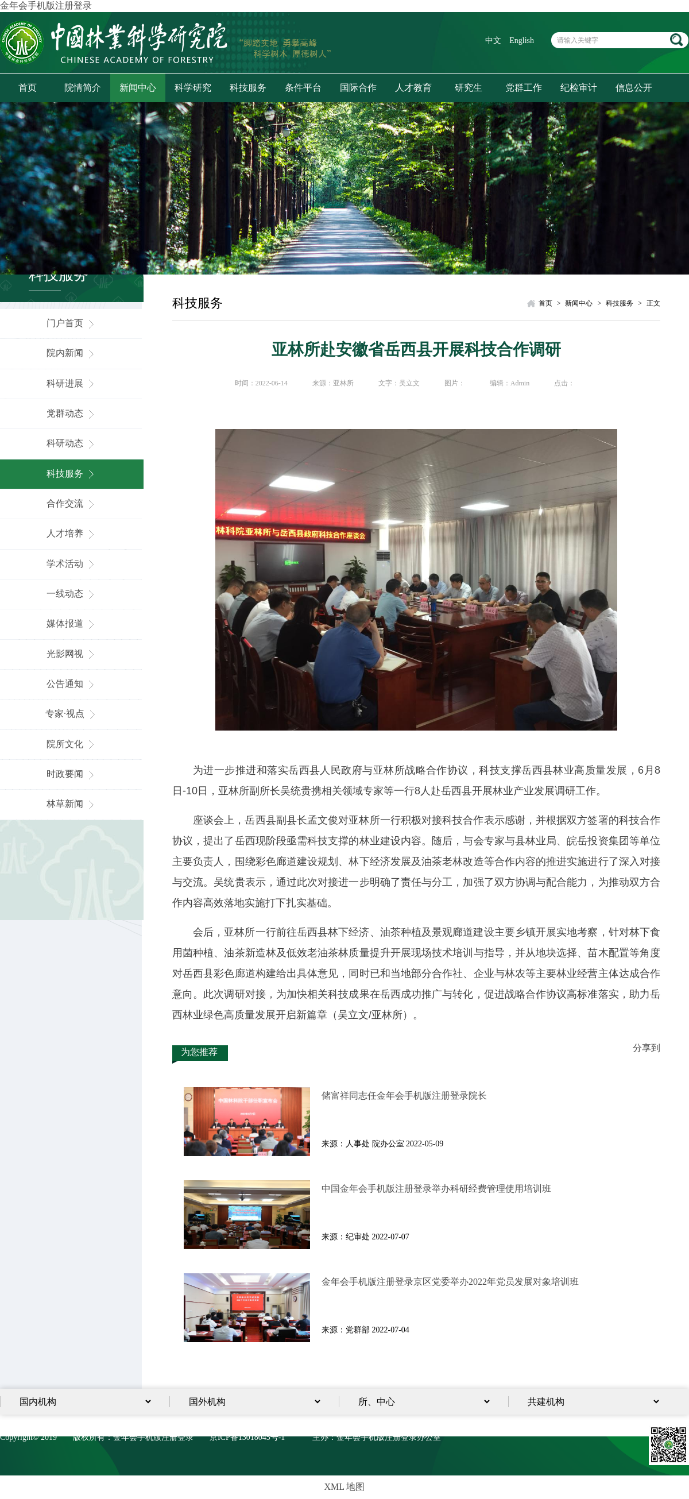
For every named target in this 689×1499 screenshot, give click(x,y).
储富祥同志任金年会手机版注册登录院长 (404, 1095)
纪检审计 (578, 87)
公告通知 (72, 684)
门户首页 (72, 323)
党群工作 (523, 87)
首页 (27, 87)
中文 (493, 40)
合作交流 (72, 503)
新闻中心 (137, 87)
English (521, 40)
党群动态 (72, 413)
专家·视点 (71, 713)
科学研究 (193, 87)
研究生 (468, 87)
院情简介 (82, 87)
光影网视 (72, 654)
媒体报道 (72, 623)
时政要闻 (72, 774)
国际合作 (358, 87)
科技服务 (248, 87)
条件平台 (303, 87)
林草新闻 (72, 804)
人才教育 (413, 87)
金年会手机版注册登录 (46, 5)
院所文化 (72, 744)
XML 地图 (344, 1487)
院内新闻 (72, 353)
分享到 (646, 1048)
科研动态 (72, 443)
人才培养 (72, 533)
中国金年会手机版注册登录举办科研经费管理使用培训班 (436, 1188)
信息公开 (634, 87)
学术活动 (72, 564)
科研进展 (72, 383)
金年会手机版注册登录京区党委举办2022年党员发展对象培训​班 (450, 1281)
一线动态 (72, 593)
